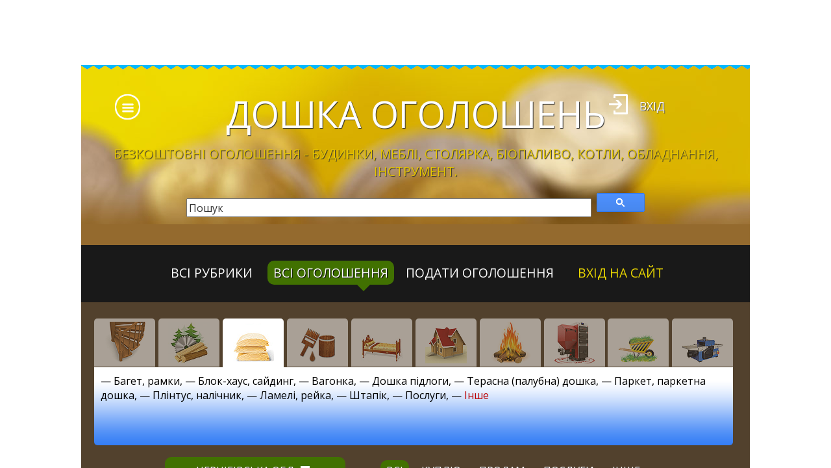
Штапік (368, 395)
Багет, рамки (147, 381)
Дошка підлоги (410, 381)
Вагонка (333, 381)
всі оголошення (330, 272)
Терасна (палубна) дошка (531, 381)
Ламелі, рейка (295, 395)
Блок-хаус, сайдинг (245, 381)
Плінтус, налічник (197, 395)
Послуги (425, 395)
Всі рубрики (212, 272)
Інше (476, 395)
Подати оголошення (480, 272)
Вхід (652, 106)
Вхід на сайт (621, 272)
